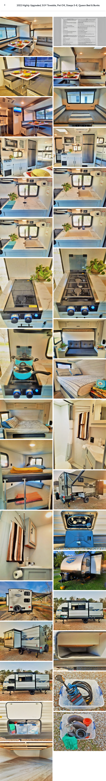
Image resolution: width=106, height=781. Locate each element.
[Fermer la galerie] (5, 5)
